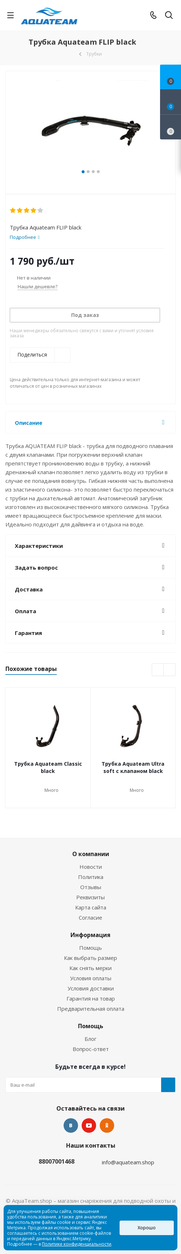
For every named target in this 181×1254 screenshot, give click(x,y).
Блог (90, 1038)
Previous (158, 670)
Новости (90, 866)
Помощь (90, 947)
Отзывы (90, 887)
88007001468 (56, 1161)
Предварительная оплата (90, 1008)
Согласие (90, 917)
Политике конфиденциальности (76, 1244)
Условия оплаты (90, 978)
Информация (90, 935)
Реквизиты (90, 897)
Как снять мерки (90, 968)
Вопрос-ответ (91, 1049)
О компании (90, 854)
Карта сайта (90, 907)
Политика (90, 876)
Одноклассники (107, 1125)
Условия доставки (91, 988)
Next (170, 670)
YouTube (89, 1125)
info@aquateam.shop (128, 1162)
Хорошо (147, 1228)
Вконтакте (71, 1125)
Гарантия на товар (90, 998)
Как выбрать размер (90, 957)
